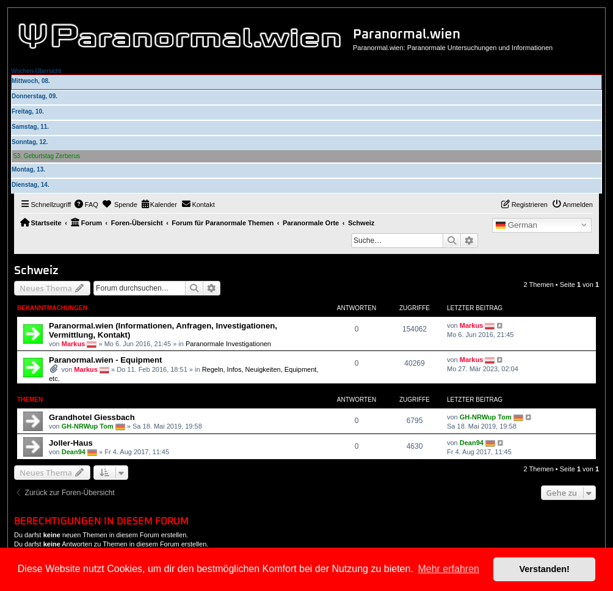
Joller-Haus (71, 443)
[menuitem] (86, 204)
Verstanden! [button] (545, 569)
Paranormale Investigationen (228, 343)
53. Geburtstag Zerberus (46, 156)
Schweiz (36, 271)
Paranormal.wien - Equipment (105, 359)
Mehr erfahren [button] (448, 569)
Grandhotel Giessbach (92, 417)
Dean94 (73, 451)
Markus (73, 343)
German (516, 225)
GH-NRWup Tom (88, 426)
